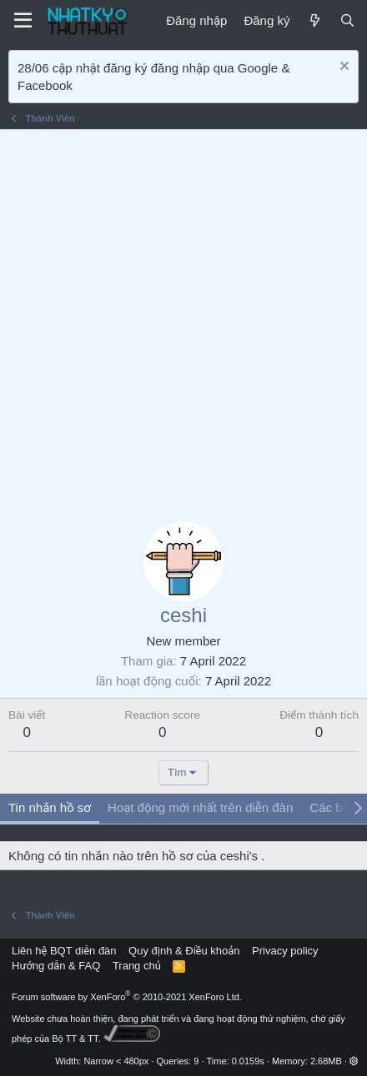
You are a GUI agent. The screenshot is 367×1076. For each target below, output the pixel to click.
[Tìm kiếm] (347, 20)
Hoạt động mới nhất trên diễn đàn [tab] (200, 807)
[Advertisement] (183, 321)
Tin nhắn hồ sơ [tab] (49, 807)
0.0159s (248, 1061)
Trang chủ (137, 965)
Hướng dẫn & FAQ (56, 965)
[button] (354, 1061)
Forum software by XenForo (127, 997)
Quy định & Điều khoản (183, 950)
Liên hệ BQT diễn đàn (64, 950)
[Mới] (314, 20)
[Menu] (23, 21)
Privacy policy (285, 950)
